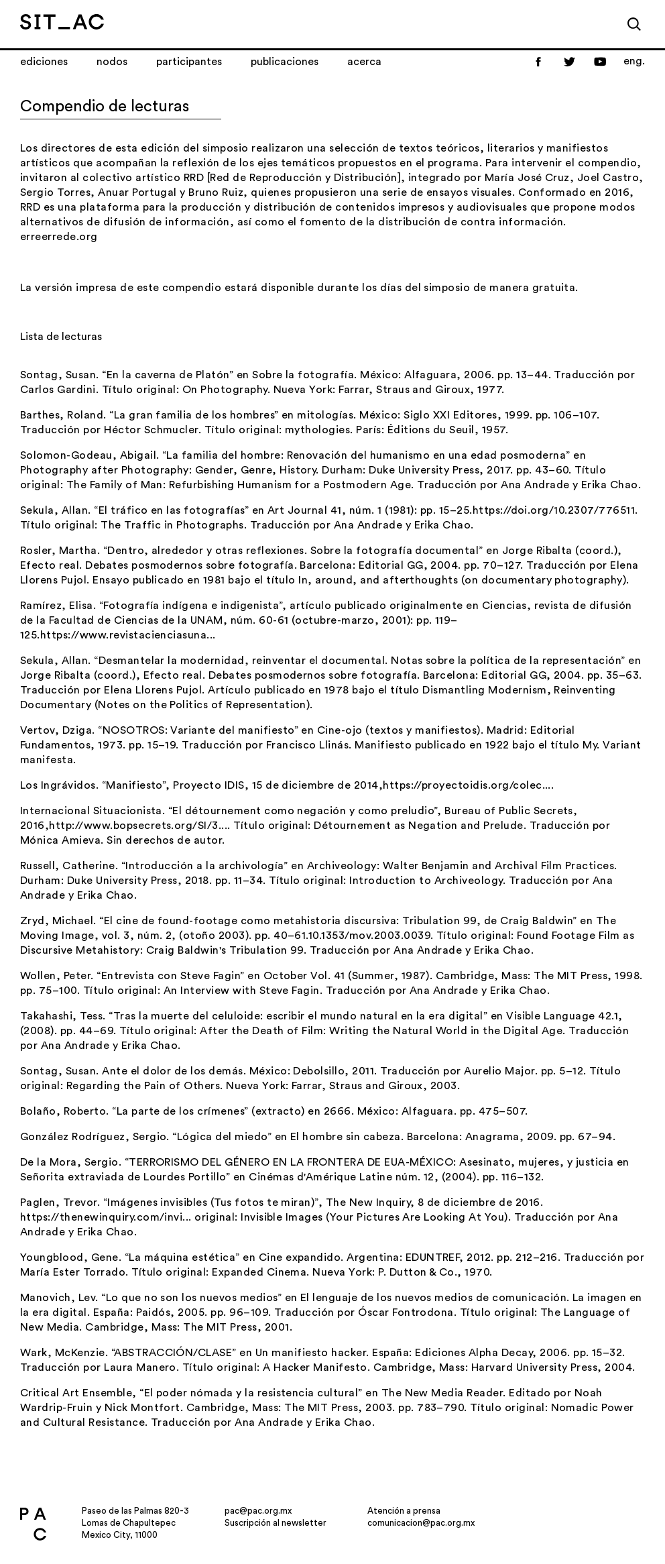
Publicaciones (284, 61)
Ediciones (44, 61)
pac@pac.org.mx (258, 1510)
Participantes (189, 61)
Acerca (364, 61)
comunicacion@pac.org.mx (421, 1522)
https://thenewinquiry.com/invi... (106, 1217)
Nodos (112, 61)
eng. (634, 61)
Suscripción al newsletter (275, 1522)
